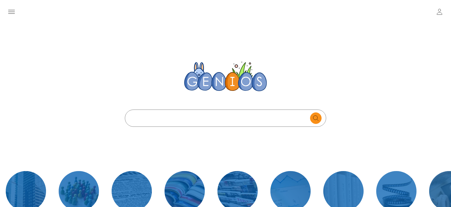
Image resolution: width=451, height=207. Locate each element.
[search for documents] (316, 118)
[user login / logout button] (439, 12)
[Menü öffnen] (11, 12)
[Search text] (219, 118)
